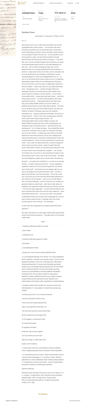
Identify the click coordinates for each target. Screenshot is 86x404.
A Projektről (70, 3)
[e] (60, 181)
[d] (47, 161)
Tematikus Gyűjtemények (38, 3)
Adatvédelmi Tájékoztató (74, 400)
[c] (40, 155)
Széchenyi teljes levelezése (56, 3)
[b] (54, 59)
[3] (38, 106)
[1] (63, 36)
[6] (35, 158)
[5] (22, 243)
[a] (22, 252)
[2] (44, 84)
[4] (40, 111)
